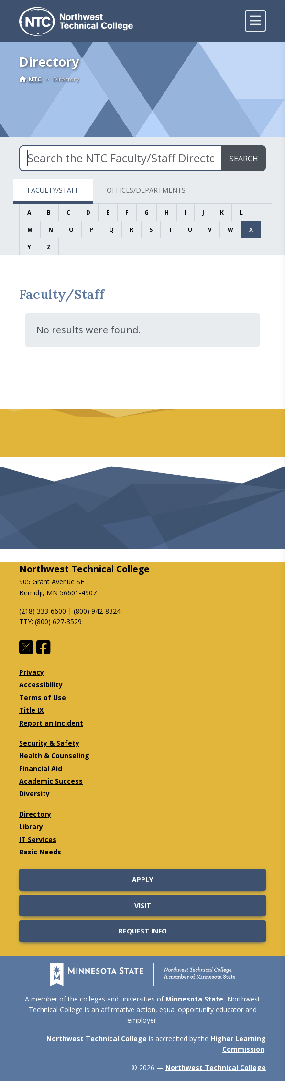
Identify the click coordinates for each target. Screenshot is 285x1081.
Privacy (31, 672)
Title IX (31, 710)
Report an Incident (51, 723)
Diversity (34, 793)
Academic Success (51, 780)
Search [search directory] (244, 158)
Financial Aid (40, 768)
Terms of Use (42, 697)
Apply (142, 879)
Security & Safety (49, 743)
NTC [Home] (30, 79)
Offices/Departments (146, 189)
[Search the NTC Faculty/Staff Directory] (120, 158)
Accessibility (41, 684)
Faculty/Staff (53, 189)
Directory (35, 814)
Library (31, 826)
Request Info (143, 930)
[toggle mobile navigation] (255, 21)
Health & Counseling (54, 755)
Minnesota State (194, 998)
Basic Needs (40, 851)
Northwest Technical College (84, 568)
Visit (142, 905)
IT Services (37, 839)
